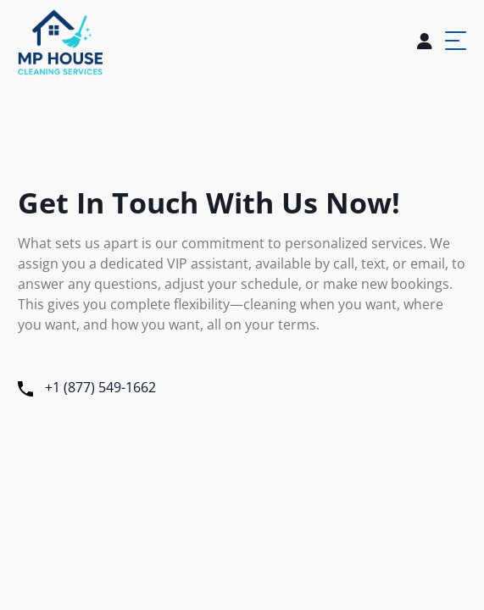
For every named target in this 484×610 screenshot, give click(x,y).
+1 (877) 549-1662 (87, 387)
